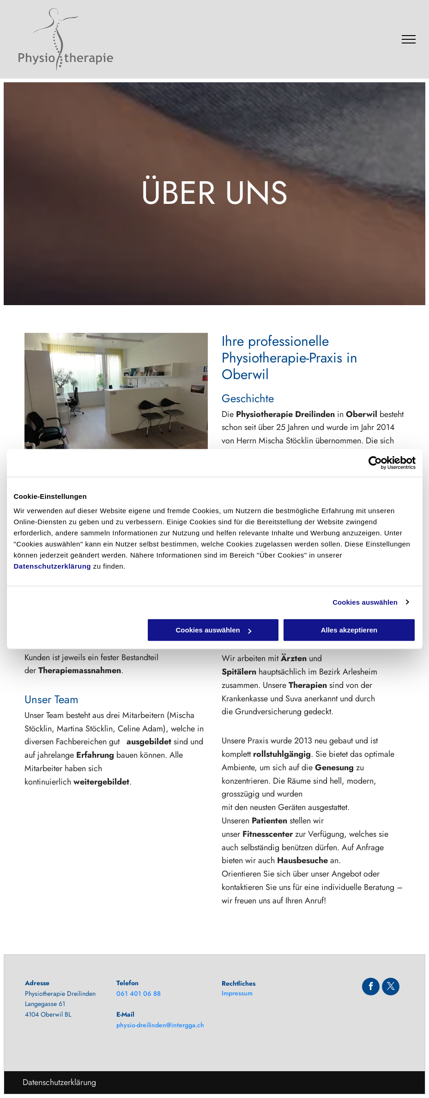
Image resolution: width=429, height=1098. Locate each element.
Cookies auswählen (365, 602)
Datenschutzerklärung (52, 566)
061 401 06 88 (138, 993)
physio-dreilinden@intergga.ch (160, 1025)
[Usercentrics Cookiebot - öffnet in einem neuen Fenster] (375, 463)
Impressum (237, 993)
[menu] (409, 39)
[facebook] (371, 988)
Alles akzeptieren (349, 630)
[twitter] (390, 988)
